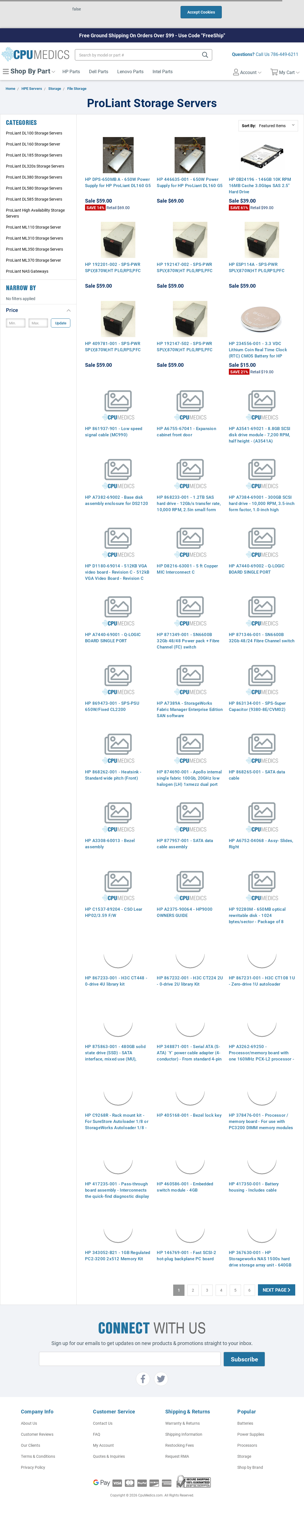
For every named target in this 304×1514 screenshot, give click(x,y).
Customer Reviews (37, 1434)
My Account (103, 1445)
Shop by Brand (250, 1467)
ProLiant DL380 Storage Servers (34, 177)
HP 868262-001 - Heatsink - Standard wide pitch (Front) (113, 775)
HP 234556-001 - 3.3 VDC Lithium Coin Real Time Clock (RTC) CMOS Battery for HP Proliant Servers (258, 352)
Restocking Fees (179, 1445)
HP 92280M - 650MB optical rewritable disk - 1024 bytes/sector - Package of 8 (257, 915)
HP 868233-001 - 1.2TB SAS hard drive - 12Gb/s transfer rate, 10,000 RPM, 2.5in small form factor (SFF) (189, 506)
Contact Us (102, 1423)
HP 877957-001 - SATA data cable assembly (185, 843)
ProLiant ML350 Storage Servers (34, 249)
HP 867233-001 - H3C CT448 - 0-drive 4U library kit (116, 981)
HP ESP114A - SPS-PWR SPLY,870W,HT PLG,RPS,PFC (257, 267)
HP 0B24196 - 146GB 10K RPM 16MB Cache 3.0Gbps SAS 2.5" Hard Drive (260, 185)
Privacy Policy (33, 1467)
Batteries (245, 1423)
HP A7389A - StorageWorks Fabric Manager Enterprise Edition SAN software (190, 709)
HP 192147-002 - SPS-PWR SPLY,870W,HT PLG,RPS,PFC (184, 267)
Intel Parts (163, 71)
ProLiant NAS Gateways (27, 271)
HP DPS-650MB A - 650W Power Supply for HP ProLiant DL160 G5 (118, 182)
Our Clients (30, 1445)
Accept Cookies (201, 12)
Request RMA (177, 1456)
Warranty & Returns (182, 1423)
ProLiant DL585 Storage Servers (34, 199)
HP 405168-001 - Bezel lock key (189, 1115)
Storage (244, 1456)
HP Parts (71, 71)
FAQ (96, 1434)
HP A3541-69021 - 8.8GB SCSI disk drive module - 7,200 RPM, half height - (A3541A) (259, 435)
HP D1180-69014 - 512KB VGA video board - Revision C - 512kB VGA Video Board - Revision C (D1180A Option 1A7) (117, 575)
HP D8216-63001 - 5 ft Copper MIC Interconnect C (187, 569)
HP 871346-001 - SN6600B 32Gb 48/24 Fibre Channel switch (262, 637)
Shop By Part (29, 70)
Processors (247, 1445)
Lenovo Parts (130, 71)
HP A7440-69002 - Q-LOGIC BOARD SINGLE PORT (257, 569)
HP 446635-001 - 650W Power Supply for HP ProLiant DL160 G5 (190, 182)
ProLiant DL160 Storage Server (33, 144)
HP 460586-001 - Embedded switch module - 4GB (185, 1187)
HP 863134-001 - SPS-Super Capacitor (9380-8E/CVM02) (257, 706)
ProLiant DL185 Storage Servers (34, 155)
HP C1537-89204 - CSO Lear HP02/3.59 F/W (113, 912)
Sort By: (249, 125)
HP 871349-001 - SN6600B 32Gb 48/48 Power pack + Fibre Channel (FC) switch (188, 641)
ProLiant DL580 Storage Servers (34, 188)
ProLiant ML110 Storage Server (33, 227)
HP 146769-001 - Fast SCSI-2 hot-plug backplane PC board (186, 1255)
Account (247, 72)
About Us (29, 1423)
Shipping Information (183, 1434)
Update (60, 323)
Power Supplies (250, 1434)
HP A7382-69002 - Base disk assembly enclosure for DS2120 (116, 500)
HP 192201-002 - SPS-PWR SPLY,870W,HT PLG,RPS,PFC (113, 267)
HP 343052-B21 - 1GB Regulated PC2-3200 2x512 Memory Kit (117, 1255)
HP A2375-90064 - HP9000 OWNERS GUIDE (184, 912)
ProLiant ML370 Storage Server (33, 260)
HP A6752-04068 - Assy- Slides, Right (261, 843)
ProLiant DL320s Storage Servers (35, 166)
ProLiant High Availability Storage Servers (35, 213)
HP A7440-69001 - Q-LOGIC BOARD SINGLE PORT (113, 637)
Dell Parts (98, 71)
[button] (38, 310)
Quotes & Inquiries (109, 1456)
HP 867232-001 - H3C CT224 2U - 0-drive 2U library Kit (190, 981)
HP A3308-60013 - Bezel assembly (110, 843)
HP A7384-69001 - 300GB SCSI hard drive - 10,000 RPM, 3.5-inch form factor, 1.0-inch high (261, 503)
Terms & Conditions (38, 1456)
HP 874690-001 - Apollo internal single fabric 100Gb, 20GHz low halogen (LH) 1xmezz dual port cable (189, 781)
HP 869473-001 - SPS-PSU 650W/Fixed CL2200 (112, 706)
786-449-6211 (284, 54)
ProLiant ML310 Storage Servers (34, 238)
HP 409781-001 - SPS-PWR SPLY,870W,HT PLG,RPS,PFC (113, 346)
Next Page (276, 1290)
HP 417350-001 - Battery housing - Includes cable (254, 1187)
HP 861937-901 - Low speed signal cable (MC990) (113, 431)
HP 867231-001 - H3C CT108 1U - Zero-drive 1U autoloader (262, 981)
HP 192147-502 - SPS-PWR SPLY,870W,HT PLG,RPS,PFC (184, 346)
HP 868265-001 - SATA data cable (257, 775)
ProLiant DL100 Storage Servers (34, 133)
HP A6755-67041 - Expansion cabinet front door (186, 431)
